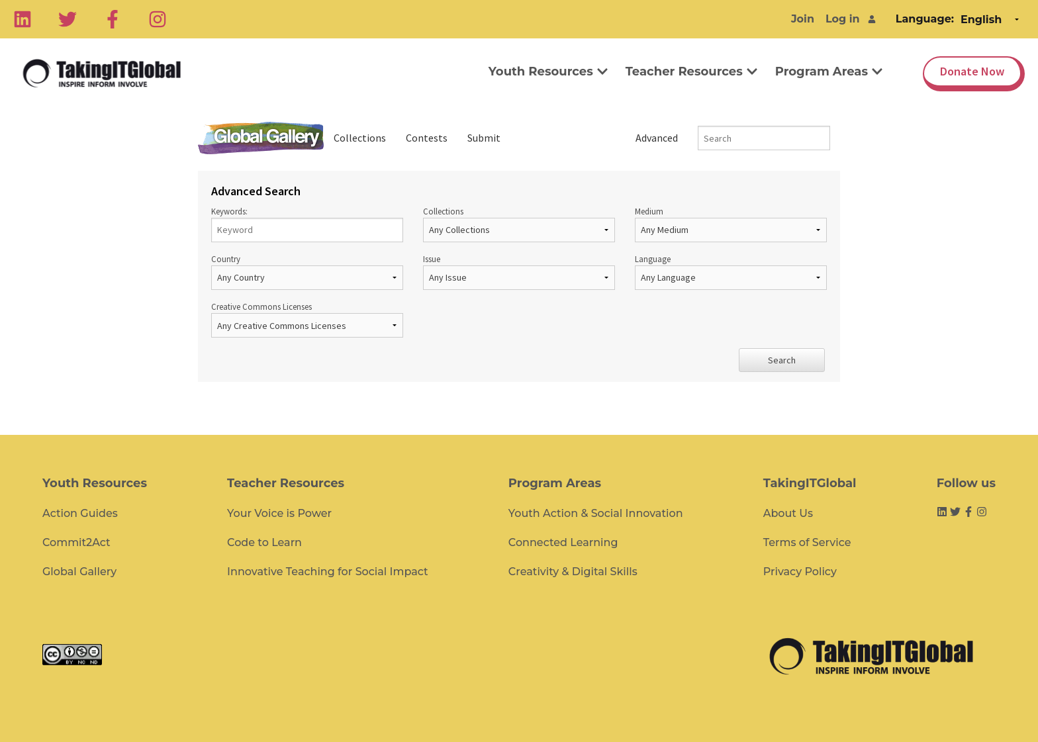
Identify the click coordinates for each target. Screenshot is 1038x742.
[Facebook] (112, 19)
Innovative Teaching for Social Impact (327, 571)
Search (782, 360)
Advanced (657, 137)
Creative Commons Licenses (307, 319)
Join (802, 19)
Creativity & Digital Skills (572, 571)
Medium (731, 224)
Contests (427, 137)
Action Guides (80, 513)
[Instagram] (157, 19)
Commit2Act (76, 542)
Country (307, 272)
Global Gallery (261, 138)
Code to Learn (264, 542)
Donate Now (972, 71)
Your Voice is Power (279, 513)
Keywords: (307, 224)
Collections (360, 137)
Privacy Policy (800, 571)
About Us (788, 513)
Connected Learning (563, 542)
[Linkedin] (22, 19)
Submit (483, 137)
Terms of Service (807, 542)
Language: (925, 19)
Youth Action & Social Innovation (595, 513)
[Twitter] (67, 19)
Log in (843, 19)
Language (731, 272)
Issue (519, 272)
